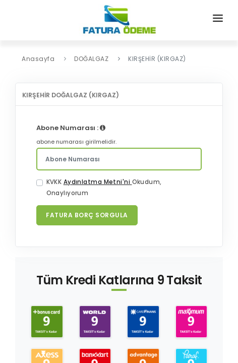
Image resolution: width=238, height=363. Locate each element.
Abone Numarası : (70, 128)
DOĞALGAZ (91, 58)
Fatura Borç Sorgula (87, 215)
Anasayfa (38, 58)
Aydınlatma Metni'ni (98, 182)
